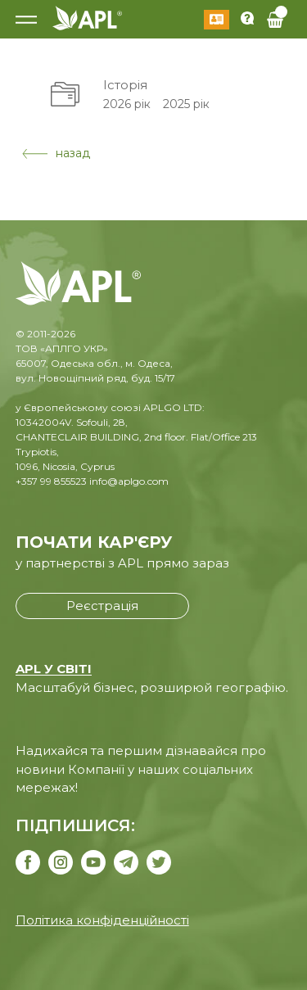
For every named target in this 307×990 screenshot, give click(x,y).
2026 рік (127, 104)
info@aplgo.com (129, 481)
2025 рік (186, 104)
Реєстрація (102, 605)
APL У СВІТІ (54, 668)
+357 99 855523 (51, 481)
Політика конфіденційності (102, 920)
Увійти (216, 19)
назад (56, 153)
